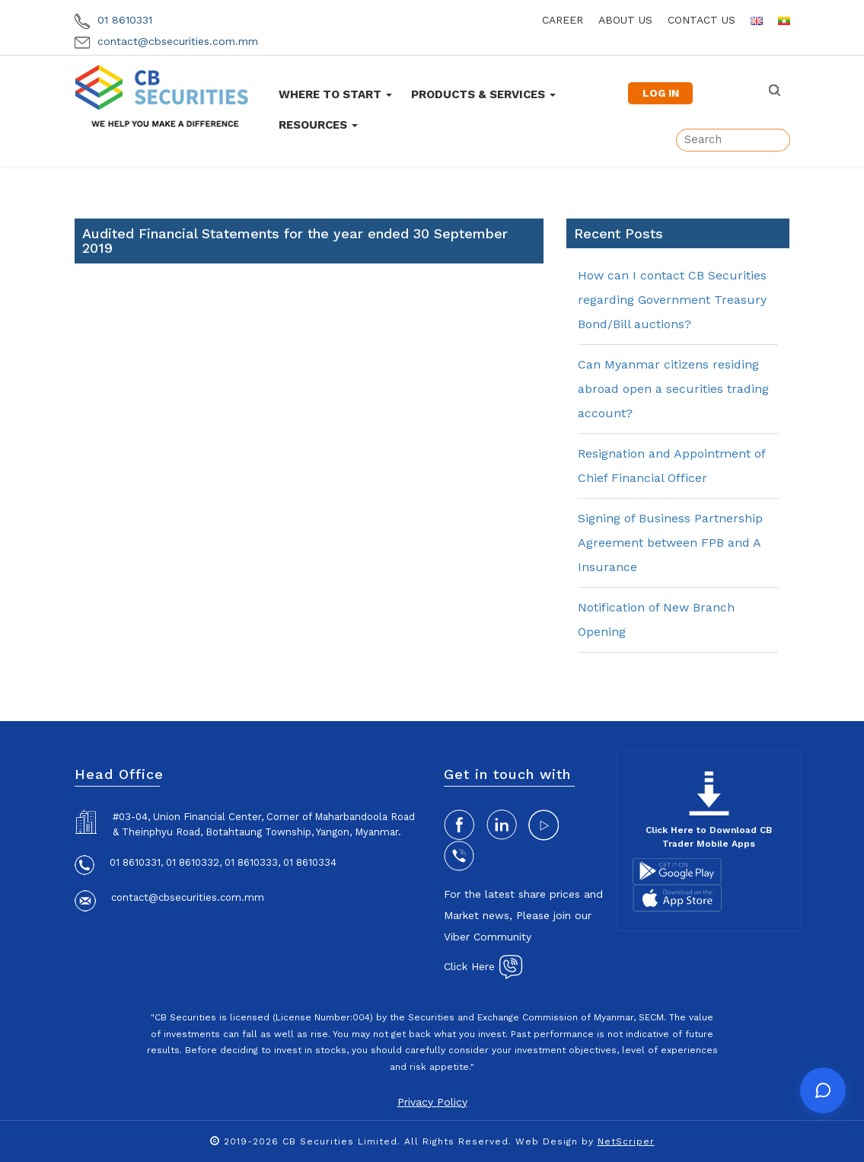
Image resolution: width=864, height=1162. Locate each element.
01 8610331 (113, 20)
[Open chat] (823, 1090)
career (562, 20)
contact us (701, 20)
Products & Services (483, 94)
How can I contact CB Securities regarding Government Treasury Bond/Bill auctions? (672, 299)
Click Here (483, 966)
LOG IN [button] (660, 93)
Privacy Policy (432, 1102)
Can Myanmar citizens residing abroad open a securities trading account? (673, 388)
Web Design (546, 1141)
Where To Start (335, 94)
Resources (318, 125)
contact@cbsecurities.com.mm (166, 41)
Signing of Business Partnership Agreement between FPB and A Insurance (670, 542)
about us (625, 20)
